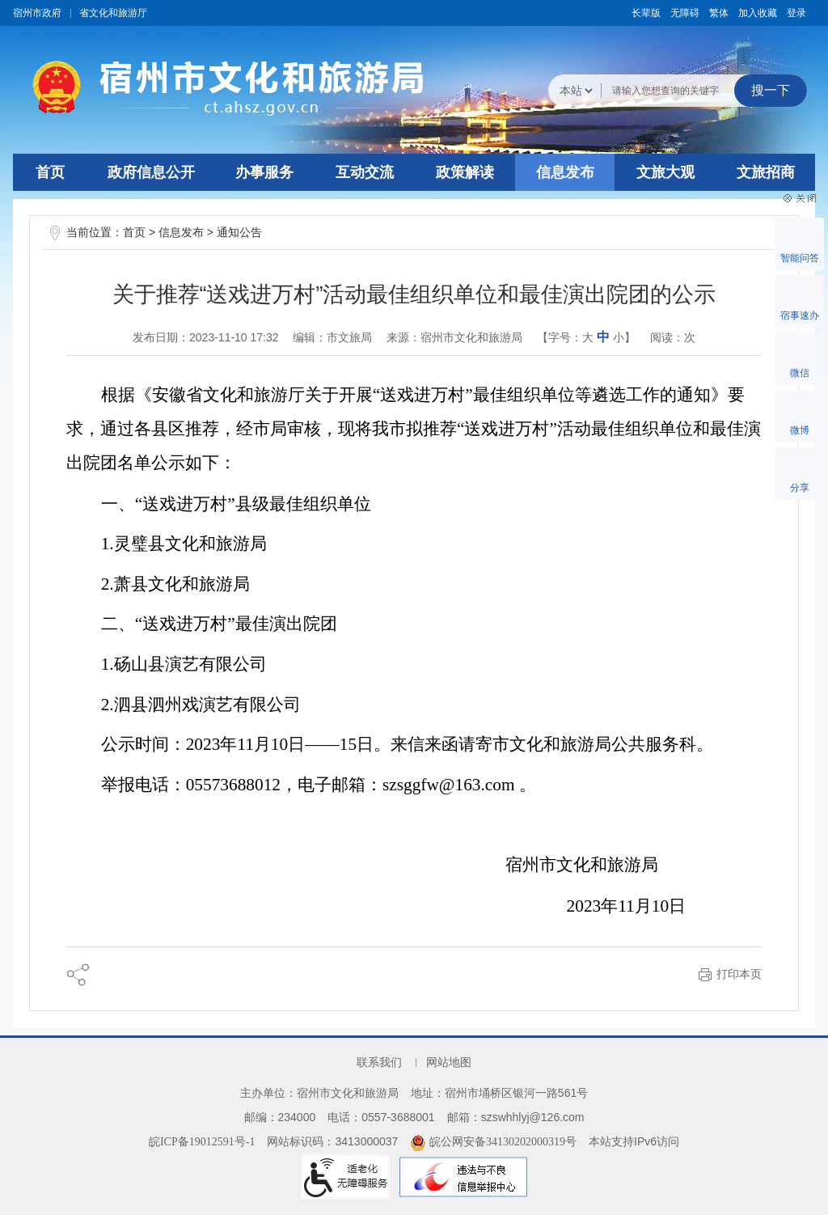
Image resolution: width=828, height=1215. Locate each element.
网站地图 (448, 1062)
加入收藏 (757, 13)
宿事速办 (799, 315)
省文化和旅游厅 (113, 13)
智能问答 (799, 258)
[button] (646, 13)
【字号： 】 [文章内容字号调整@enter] (586, 337)
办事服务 (264, 172)
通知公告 (239, 232)
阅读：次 (672, 337)
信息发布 (565, 172)
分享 (799, 487)
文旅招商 (766, 172)
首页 (50, 172)
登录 (796, 13)
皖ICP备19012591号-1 (202, 1142)
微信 (799, 373)
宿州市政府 (37, 13)
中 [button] (603, 337)
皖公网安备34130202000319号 (493, 1142)
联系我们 (379, 1062)
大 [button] (588, 338)
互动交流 (365, 172)
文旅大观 (665, 172)
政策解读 (465, 172)
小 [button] (618, 338)
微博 (799, 430)
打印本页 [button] (739, 974)
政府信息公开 (151, 172)
